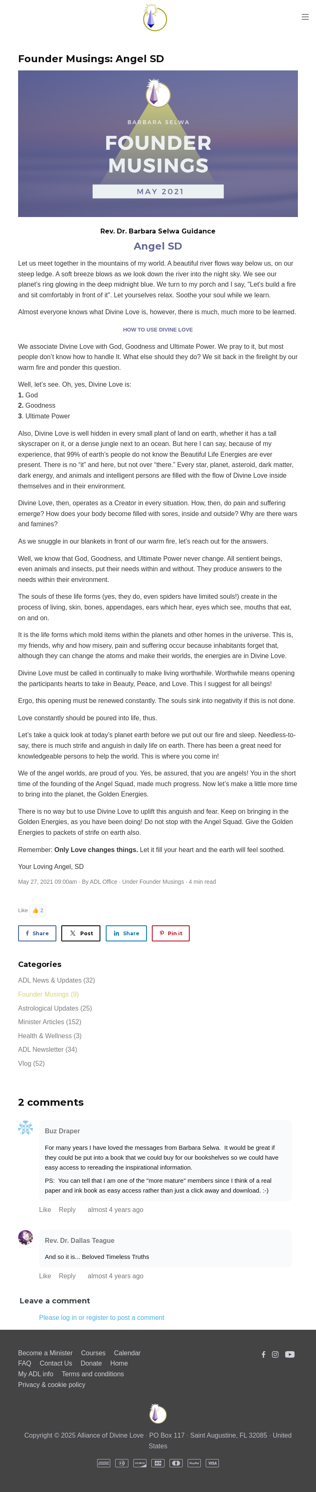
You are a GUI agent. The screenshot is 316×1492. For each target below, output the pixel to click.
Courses (93, 1353)
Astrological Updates (55, 1008)
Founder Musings (161, 881)
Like (23, 910)
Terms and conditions (93, 1374)
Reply (68, 1209)
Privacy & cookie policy (52, 1384)
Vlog (31, 1063)
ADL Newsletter (47, 1049)
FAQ (24, 1363)
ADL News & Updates (56, 980)
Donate (91, 1363)
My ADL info (35, 1374)
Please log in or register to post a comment (101, 1317)
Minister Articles (49, 1021)
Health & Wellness (49, 1035)
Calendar (127, 1353)
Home (119, 1363)
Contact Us (56, 1363)
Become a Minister (45, 1353)
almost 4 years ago (115, 1209)
